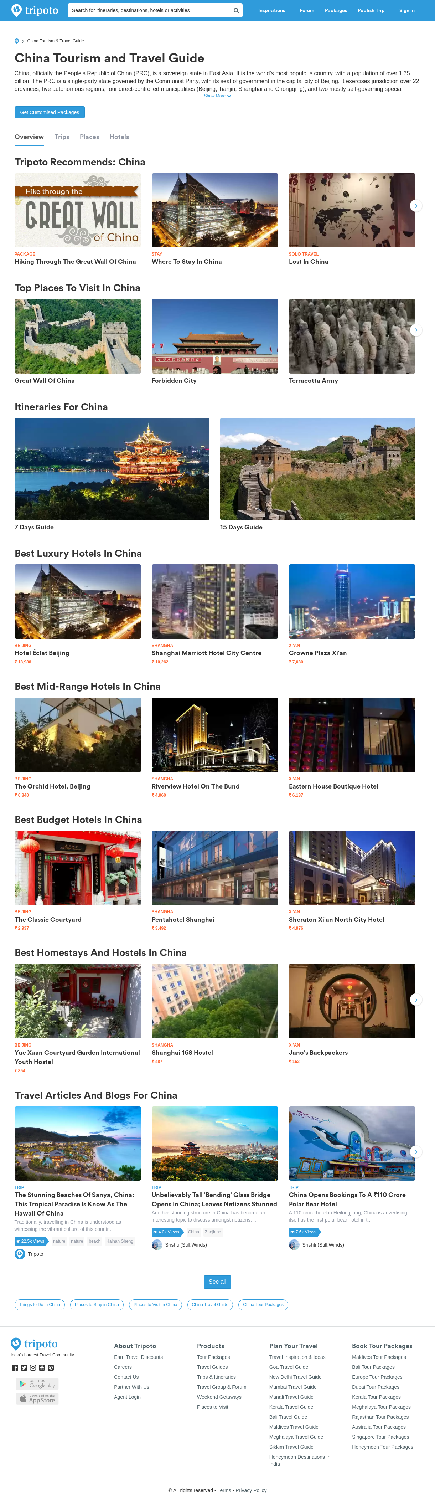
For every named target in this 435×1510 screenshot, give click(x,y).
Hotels (119, 137)
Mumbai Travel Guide (293, 1387)
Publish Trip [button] (373, 10)
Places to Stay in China (97, 1304)
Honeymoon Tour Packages (382, 1447)
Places (89, 137)
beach (94, 1241)
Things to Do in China (39, 1304)
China (193, 1231)
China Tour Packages (263, 1304)
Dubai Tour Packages (375, 1387)
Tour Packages (213, 1357)
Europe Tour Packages (377, 1377)
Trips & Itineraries (216, 1377)
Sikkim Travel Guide (291, 1447)
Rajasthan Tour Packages (380, 1417)
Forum (307, 10)
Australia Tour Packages (379, 1427)
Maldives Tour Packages (379, 1357)
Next (416, 206)
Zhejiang (213, 1231)
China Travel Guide (210, 1304)
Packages (336, 10)
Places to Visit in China (155, 1304)
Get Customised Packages (49, 112)
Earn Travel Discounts (138, 1357)
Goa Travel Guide (289, 1367)
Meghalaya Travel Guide (296, 1437)
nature (59, 1241)
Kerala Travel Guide (291, 1407)
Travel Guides (212, 1367)
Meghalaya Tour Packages (381, 1407)
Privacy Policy (250, 1490)
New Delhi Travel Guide (295, 1377)
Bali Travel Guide (288, 1417)
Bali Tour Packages (373, 1367)
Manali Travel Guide (291, 1397)
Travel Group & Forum (222, 1387)
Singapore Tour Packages (380, 1437)
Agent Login (127, 1397)
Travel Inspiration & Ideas (297, 1357)
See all (217, 1282)
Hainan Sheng (119, 1241)
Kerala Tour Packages (376, 1397)
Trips (62, 137)
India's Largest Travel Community (42, 1354)
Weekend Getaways (219, 1397)
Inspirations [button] (273, 10)
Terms (224, 1490)
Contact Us (126, 1377)
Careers (123, 1367)
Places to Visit (212, 1407)
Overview (29, 137)
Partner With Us (131, 1387)
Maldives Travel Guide (294, 1427)
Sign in (407, 10)
